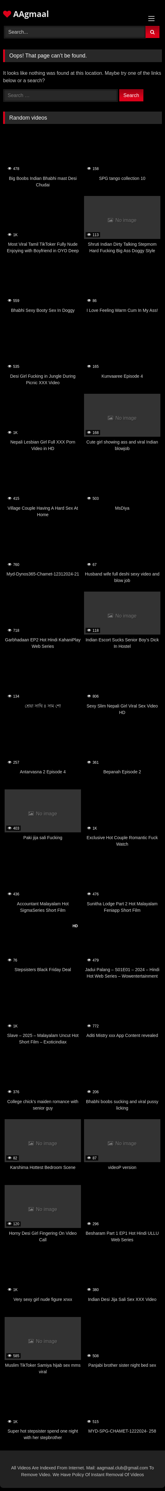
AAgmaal (26, 13)
